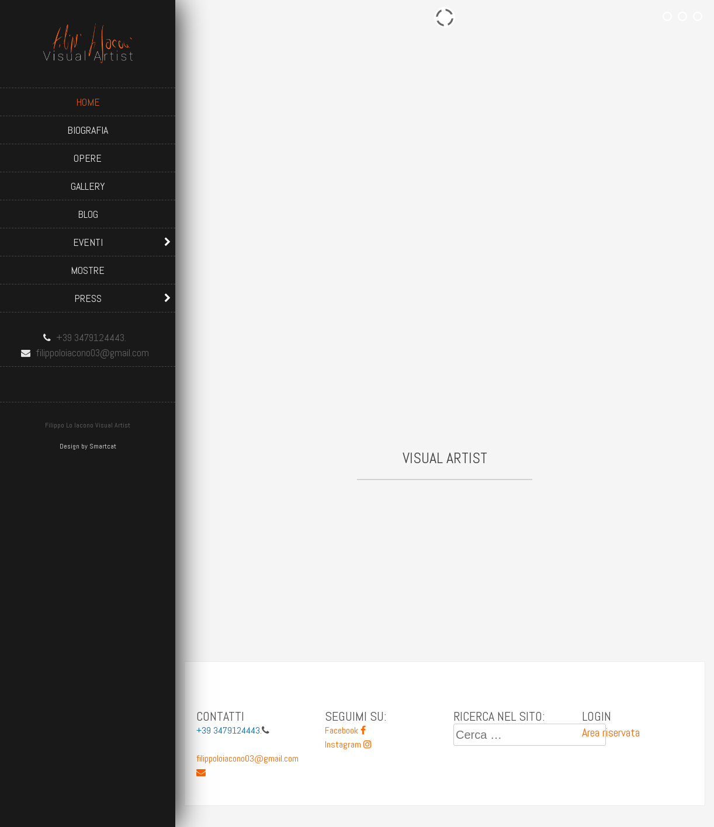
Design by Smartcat (88, 446)
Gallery (88, 186)
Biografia (87, 130)
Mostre (88, 270)
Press (88, 298)
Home (88, 102)
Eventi (88, 242)
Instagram (348, 744)
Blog (88, 214)
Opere (88, 158)
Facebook (345, 730)
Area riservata (611, 732)
